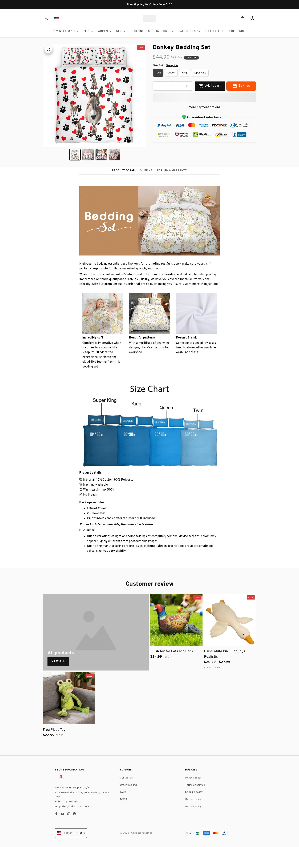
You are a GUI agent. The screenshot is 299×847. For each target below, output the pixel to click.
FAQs (123, 792)
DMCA (124, 799)
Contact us (126, 777)
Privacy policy (193, 777)
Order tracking (128, 785)
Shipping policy (194, 792)
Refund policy (193, 806)
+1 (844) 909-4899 (66, 801)
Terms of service (195, 785)
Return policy (193, 799)
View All (58, 661)
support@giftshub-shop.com (72, 806)
